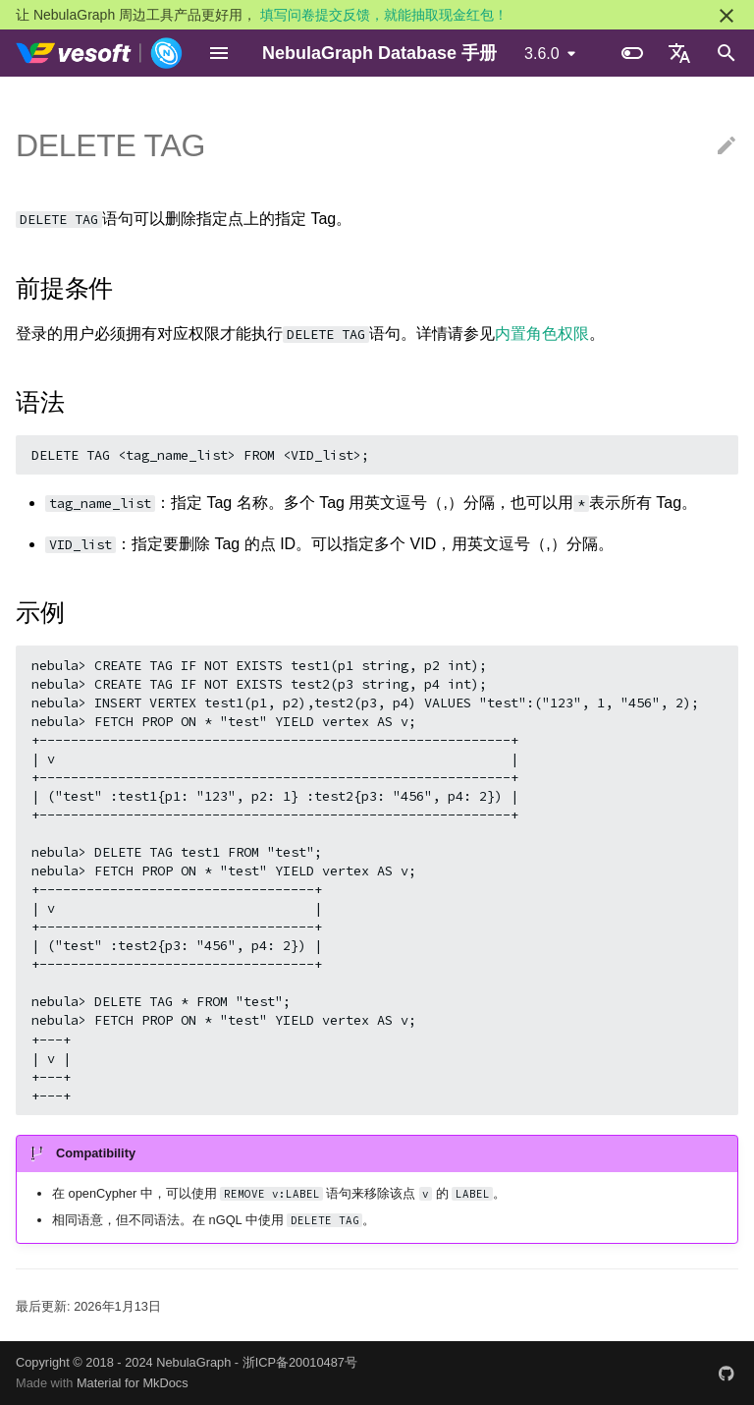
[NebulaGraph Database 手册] (99, 53)
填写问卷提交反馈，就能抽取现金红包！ (384, 15)
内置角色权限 (542, 333)
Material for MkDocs (132, 1383)
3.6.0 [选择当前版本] (542, 53)
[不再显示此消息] (726, 16)
